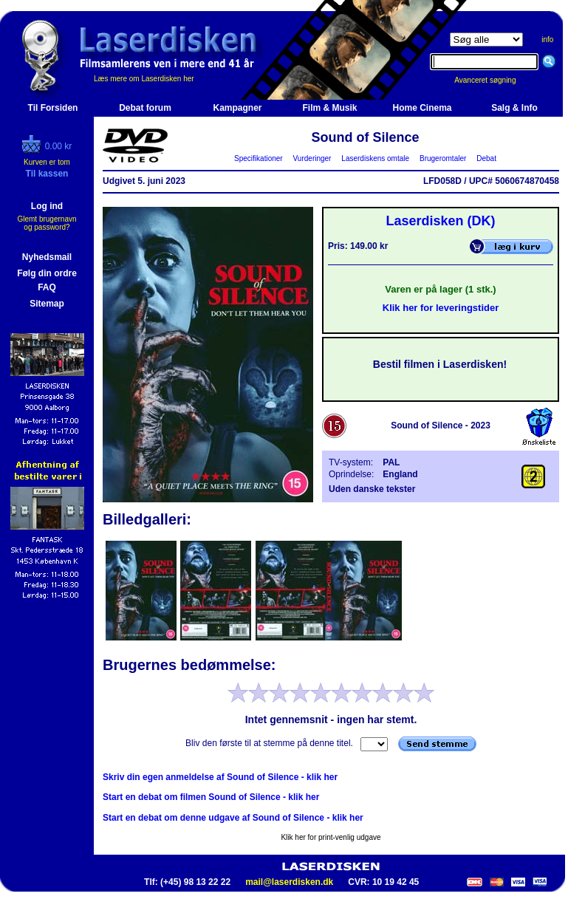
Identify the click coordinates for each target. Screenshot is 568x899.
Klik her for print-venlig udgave (330, 837)
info (547, 39)
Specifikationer (258, 158)
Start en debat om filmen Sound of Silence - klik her (211, 797)
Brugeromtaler (442, 158)
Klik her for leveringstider (441, 307)
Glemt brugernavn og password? (46, 223)
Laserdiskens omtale (376, 158)
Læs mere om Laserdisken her (144, 79)
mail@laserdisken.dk (289, 882)
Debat (487, 158)
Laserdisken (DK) (440, 220)
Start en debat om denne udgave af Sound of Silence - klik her (233, 818)
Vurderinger (312, 158)
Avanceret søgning (493, 80)
